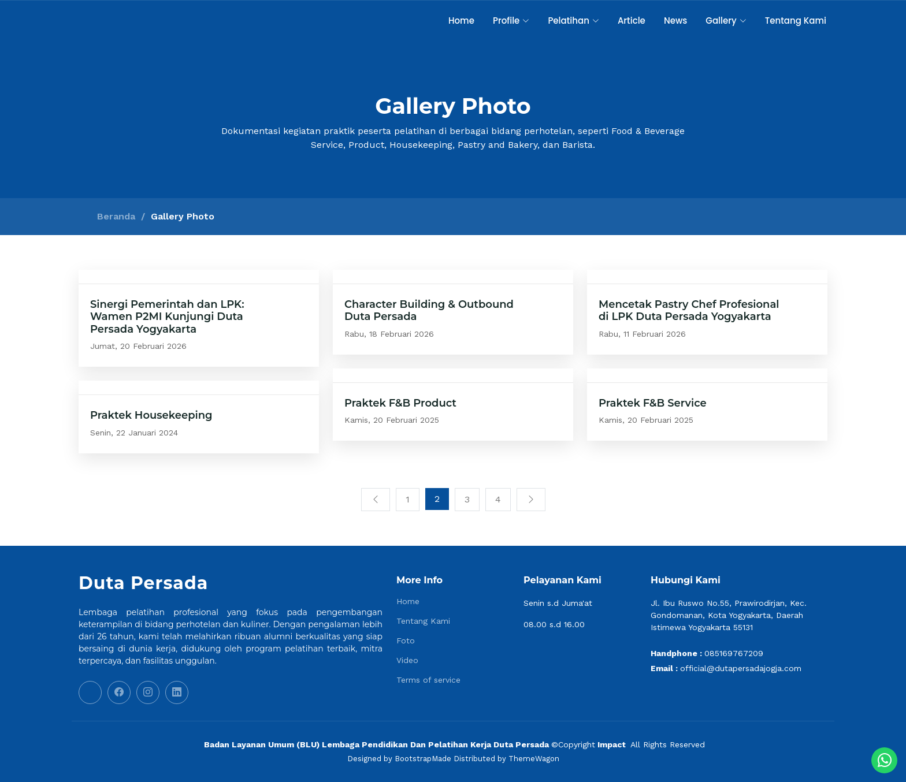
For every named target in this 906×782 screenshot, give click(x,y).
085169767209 (733, 653)
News (675, 20)
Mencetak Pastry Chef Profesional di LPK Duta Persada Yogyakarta (689, 310)
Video (407, 660)
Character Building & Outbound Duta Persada (429, 310)
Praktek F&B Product (400, 403)
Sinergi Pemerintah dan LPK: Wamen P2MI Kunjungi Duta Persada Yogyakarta (167, 317)
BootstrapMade (423, 758)
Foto (405, 640)
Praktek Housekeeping (151, 415)
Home (461, 20)
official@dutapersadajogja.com (740, 668)
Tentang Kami (795, 20)
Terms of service (428, 680)
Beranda (116, 216)
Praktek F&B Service (653, 403)
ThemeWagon (533, 758)
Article (631, 20)
